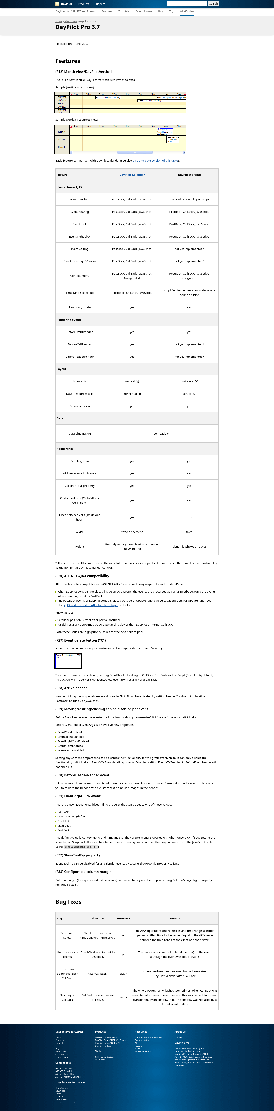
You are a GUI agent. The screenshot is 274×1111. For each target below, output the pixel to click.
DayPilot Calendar (132, 175)
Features (106, 11)
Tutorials (123, 11)
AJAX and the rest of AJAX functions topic (91, 605)
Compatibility (61, 1054)
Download (60, 1090)
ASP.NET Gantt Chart (65, 1073)
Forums (138, 1045)
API (136, 1042)
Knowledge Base (143, 1051)
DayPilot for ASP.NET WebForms (75, 11)
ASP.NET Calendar (64, 1068)
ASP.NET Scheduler (64, 1070)
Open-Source (144, 11)
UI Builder (100, 1059)
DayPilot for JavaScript (106, 1036)
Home (58, 21)
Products (83, 4)
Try (171, 11)
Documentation (142, 1039)
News (137, 1048)
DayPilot (63, 4)
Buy (160, 11)
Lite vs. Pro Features (65, 1102)
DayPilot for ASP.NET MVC (107, 1042)
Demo (58, 1036)
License (59, 1096)
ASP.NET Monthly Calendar (68, 1076)
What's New (187, 11)
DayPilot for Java (103, 1045)
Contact (178, 1036)
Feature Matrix (62, 1056)
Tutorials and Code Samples (148, 1036)
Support (100, 4)
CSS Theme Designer (105, 1056)
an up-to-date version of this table (155, 160)
